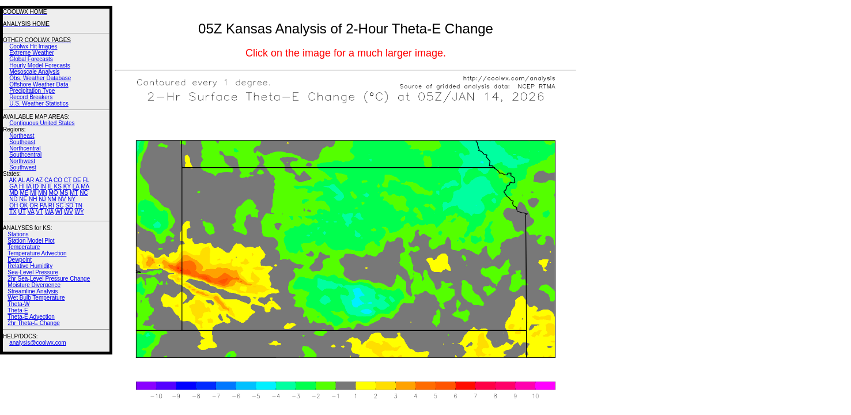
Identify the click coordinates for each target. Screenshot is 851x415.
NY (71, 199)
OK (24, 205)
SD (69, 205)
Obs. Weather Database (40, 78)
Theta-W (18, 304)
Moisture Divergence (33, 285)
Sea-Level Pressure (32, 272)
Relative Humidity (29, 266)
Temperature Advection (36, 253)
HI (22, 186)
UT (22, 212)
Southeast (22, 142)
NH (33, 199)
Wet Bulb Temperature (36, 298)
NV (62, 199)
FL (85, 180)
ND (13, 199)
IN (43, 186)
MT (74, 193)
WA (49, 212)
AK (13, 180)
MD (13, 193)
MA (85, 186)
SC (60, 205)
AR (30, 180)
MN (42, 193)
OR (33, 205)
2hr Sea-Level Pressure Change (48, 279)
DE (77, 180)
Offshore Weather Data (38, 84)
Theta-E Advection (31, 317)
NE (23, 199)
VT (39, 212)
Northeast (21, 136)
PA (43, 205)
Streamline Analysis (32, 291)
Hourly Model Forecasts (39, 65)
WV (68, 212)
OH (13, 205)
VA (30, 212)
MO (53, 193)
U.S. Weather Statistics (39, 103)
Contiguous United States (41, 123)
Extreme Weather (31, 53)
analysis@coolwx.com (37, 342)
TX (13, 212)
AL (21, 180)
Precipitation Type (32, 91)
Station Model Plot (30, 240)
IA (29, 186)
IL (50, 186)
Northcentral (24, 148)
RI (51, 205)
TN (78, 205)
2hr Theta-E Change (33, 323)
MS (63, 193)
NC (84, 193)
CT (67, 180)
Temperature (23, 247)
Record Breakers (30, 97)
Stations (17, 234)
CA (48, 180)
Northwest (22, 161)
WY (79, 212)
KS (58, 186)
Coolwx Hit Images (33, 46)
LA (76, 186)
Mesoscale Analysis (34, 72)
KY (67, 186)
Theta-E (17, 310)
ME (24, 193)
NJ (42, 199)
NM (51, 199)
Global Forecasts (31, 59)
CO (58, 180)
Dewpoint (19, 259)
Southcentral (25, 155)
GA (13, 186)
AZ (39, 180)
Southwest (22, 167)
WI (58, 212)
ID (36, 186)
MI (33, 193)
